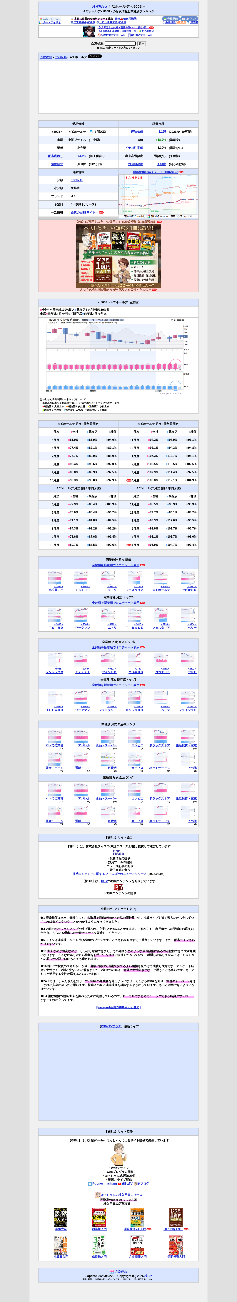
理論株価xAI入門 (135, 1229)
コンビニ (137, 745)
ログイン (189, 18)
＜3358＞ (85, 668)
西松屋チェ (56, 590)
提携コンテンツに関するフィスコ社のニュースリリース (110, 873)
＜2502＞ (192, 668)
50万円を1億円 (173, 1229)
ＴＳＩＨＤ (82, 590)
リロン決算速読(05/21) (111, 22)
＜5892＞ (112, 586)
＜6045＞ (58, 668)
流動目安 (57, 164)
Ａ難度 (161, 164)
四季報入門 (99, 1229)
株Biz (148, 1276)
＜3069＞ (58, 706)
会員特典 (169, 22)
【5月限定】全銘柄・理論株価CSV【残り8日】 (123, 27)
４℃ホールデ (161, 590)
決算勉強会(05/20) (83, 22)
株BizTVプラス (111, 1026)
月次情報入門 (138, 1256)
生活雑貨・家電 (186, 745)
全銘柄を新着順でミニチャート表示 (115, 565)
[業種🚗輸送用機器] (125, 18)
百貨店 (112, 768)
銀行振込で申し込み (140, 35)
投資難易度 (135, 164)
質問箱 (192, 22)
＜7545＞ (58, 586)
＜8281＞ (192, 586)
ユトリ (112, 590)
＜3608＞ (85, 586)
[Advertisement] (118, 87)
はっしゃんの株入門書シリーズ (118, 1194)
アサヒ (192, 672)
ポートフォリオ (50, 22)
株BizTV (125, 1183)
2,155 (162, 131)
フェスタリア (134, 590)
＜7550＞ (138, 706)
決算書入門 (61, 1256)
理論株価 (137, 131)
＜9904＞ (192, 624)
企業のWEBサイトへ (84, 212)
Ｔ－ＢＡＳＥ (134, 627)
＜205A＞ (165, 668)
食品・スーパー (106, 745)
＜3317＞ (192, 706)
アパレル (61, 57)
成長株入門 (99, 1256)
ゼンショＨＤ (134, 710)
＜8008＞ (165, 586)
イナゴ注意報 (134, 147)
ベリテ (192, 627)
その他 (192, 768)
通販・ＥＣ (82, 768)
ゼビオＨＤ (189, 590)
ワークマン (82, 627)
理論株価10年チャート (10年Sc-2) (155, 172)
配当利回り (55, 156)
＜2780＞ (138, 668)
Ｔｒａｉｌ (82, 672)
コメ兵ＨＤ (135, 672)
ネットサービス (159, 768)
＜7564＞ (85, 624)
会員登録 (171, 18)
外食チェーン (54, 768)
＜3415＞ (138, 624)
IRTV (104, 881)
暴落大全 (61, 1229)
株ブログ (141, 1183)
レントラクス (54, 672)
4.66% (82, 155)
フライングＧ (188, 710)
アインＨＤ (109, 672)
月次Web (99, 6)
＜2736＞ (138, 586)
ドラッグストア (159, 745)
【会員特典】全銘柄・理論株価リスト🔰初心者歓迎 (126, 31)
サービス (137, 768)
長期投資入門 (176, 1256)
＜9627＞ (112, 668)
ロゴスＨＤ (162, 672)
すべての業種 (54, 745)
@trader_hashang (102, 1183)
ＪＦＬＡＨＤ (54, 710)
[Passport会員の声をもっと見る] (118, 1007)
